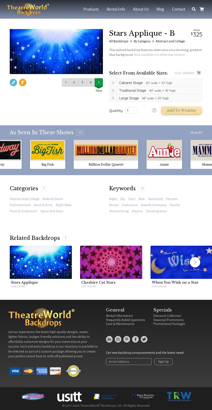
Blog (160, 9)
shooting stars (156, 211)
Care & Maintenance (120, 324)
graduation (130, 205)
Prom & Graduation (23, 211)
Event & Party (43, 205)
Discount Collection (167, 315)
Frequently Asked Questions (125, 320)
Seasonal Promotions (168, 320)
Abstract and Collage (170, 41)
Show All (196, 132)
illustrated (155, 199)
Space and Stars (52, 211)
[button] (195, 262)
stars (131, 199)
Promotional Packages (169, 324)
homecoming (119, 211)
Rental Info (116, 9)
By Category (142, 41)
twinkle (175, 205)
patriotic (172, 199)
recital (113, 205)
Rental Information (119, 315)
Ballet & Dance (52, 199)
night (113, 199)
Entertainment (20, 205)
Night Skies (64, 205)
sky (122, 199)
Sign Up (163, 361)
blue (142, 199)
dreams (137, 211)
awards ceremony (153, 205)
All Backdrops (118, 41)
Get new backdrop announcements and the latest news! (145, 352)
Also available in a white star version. (159, 54)
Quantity (116, 111)
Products (91, 9)
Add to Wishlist (181, 110)
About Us (141, 9)
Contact (178, 9)
